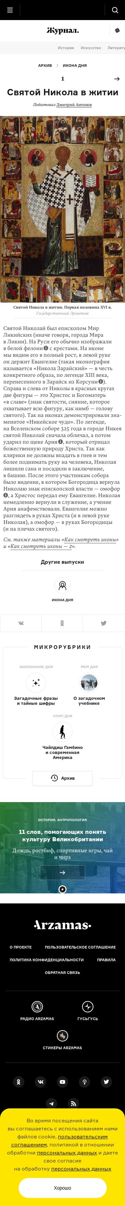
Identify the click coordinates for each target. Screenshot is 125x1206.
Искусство (91, 47)
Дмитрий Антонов (74, 104)
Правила (106, 960)
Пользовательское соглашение (80, 947)
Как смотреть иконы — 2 (41, 546)
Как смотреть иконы (90, 539)
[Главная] (62, 924)
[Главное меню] (10, 10)
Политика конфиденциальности (47, 960)
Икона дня (75, 65)
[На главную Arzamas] (62, 10)
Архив (45, 65)
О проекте (21, 947)
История (66, 47)
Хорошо (62, 1188)
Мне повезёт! (117, 31)
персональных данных (67, 1152)
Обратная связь (62, 972)
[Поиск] (115, 10)
